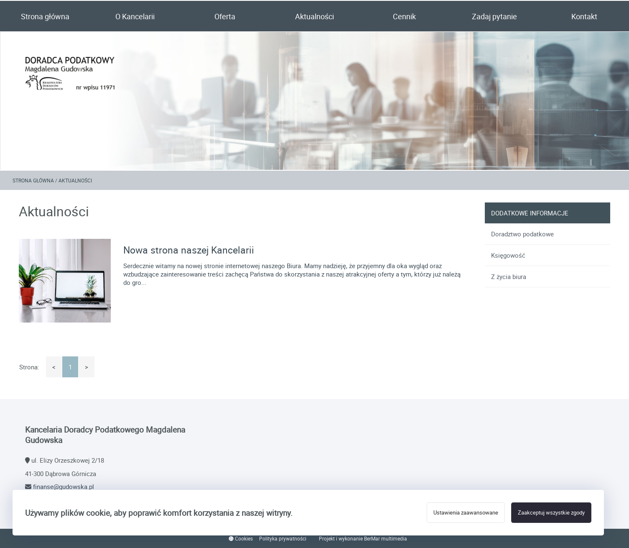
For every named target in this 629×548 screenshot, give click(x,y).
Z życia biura (508, 276)
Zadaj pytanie (494, 16)
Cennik (404, 16)
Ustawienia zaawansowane (465, 512)
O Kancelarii (135, 16)
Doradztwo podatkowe (522, 234)
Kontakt (584, 16)
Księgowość (508, 255)
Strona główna (45, 16)
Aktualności (314, 16)
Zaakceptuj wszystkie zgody (551, 512)
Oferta (224, 16)
